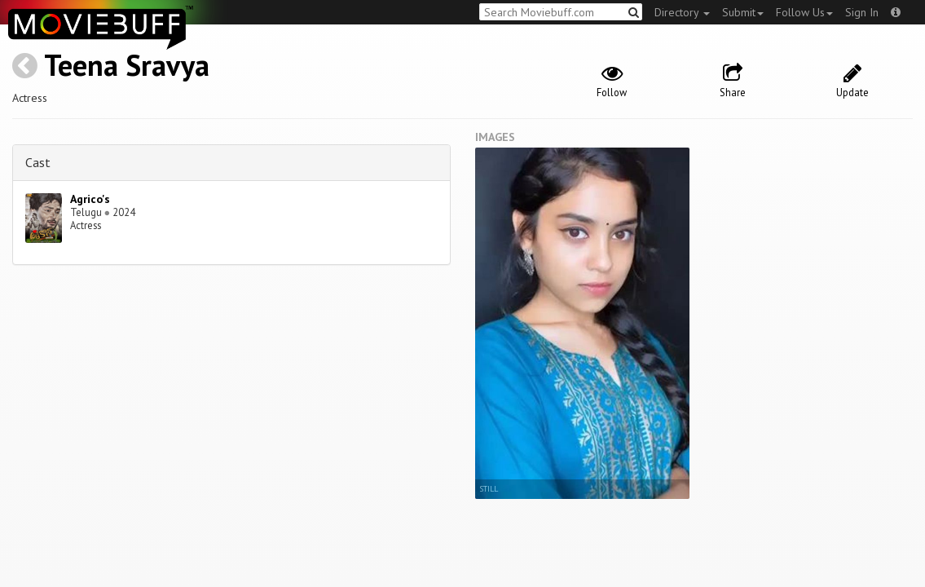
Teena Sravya (126, 65)
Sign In (862, 12)
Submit (743, 12)
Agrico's (90, 199)
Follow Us (804, 12)
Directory (682, 12)
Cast (38, 162)
